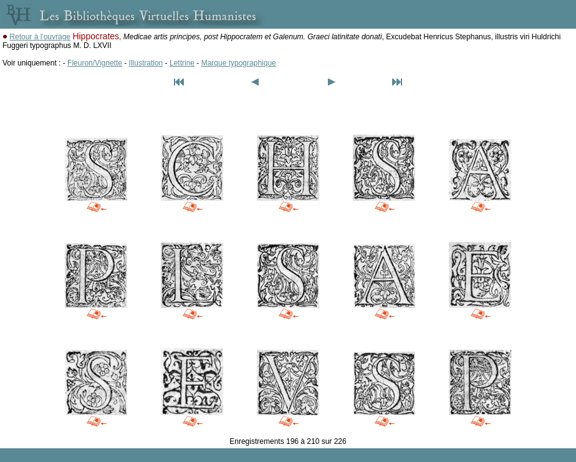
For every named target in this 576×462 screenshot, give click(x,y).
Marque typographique (238, 63)
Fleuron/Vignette (94, 63)
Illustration (146, 63)
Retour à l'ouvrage (39, 36)
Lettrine (182, 63)
